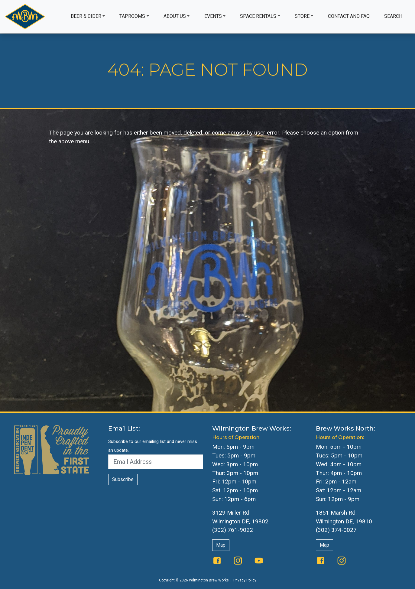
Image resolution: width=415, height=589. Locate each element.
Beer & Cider (86, 16)
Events (213, 16)
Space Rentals (258, 16)
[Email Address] (155, 461)
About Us (175, 16)
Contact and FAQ (349, 16)
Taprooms (132, 16)
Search (393, 16)
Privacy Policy (244, 580)
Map (220, 545)
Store (302, 16)
